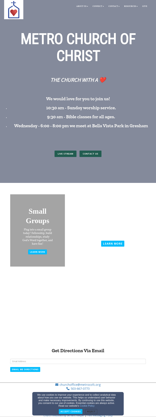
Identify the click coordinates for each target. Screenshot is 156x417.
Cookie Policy (87, 406)
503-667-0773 (80, 389)
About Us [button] (82, 6)
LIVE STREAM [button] (65, 153)
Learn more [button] (37, 251)
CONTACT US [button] (90, 153)
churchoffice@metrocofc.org (80, 385)
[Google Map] (78, 317)
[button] (112, 244)
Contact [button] (114, 6)
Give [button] (144, 6)
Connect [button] (98, 6)
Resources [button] (131, 6)
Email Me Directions (25, 369)
